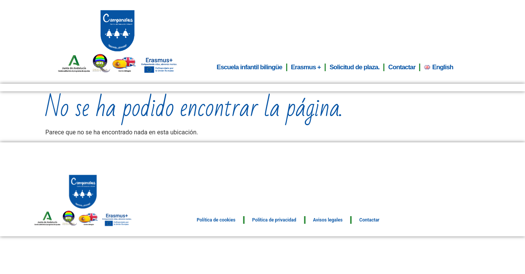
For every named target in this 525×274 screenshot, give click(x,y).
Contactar (401, 67)
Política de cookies (216, 220)
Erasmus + (306, 67)
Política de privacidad (274, 220)
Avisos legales (328, 220)
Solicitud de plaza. (354, 67)
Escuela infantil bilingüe (249, 67)
